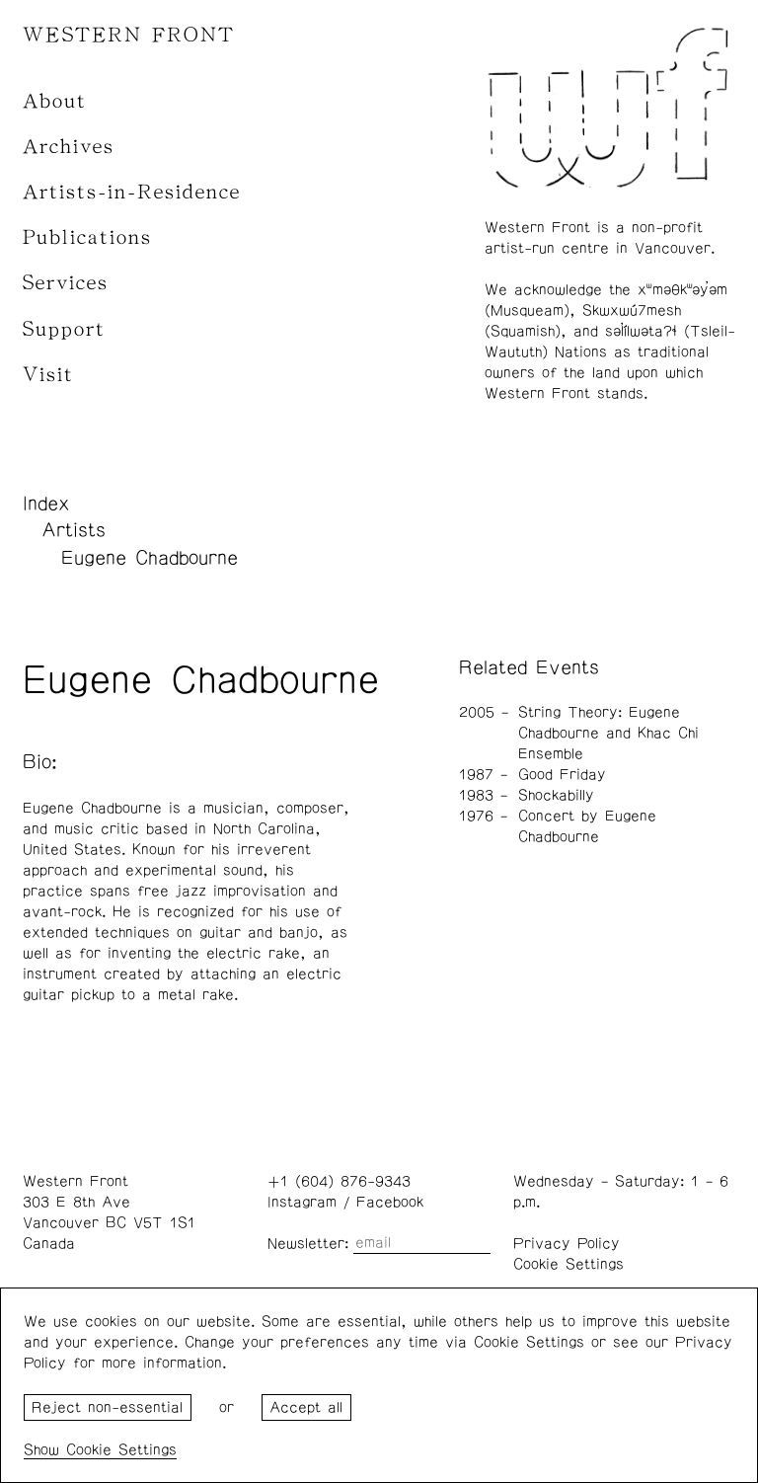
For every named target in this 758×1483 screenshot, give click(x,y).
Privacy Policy (566, 1243)
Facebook (389, 1202)
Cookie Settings (568, 1264)
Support (64, 329)
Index (46, 503)
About (55, 101)
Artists (73, 530)
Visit (48, 374)
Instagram (302, 1202)
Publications (87, 237)
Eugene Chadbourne (149, 558)
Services (66, 283)
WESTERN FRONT (129, 35)
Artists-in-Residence (132, 192)
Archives (68, 146)
